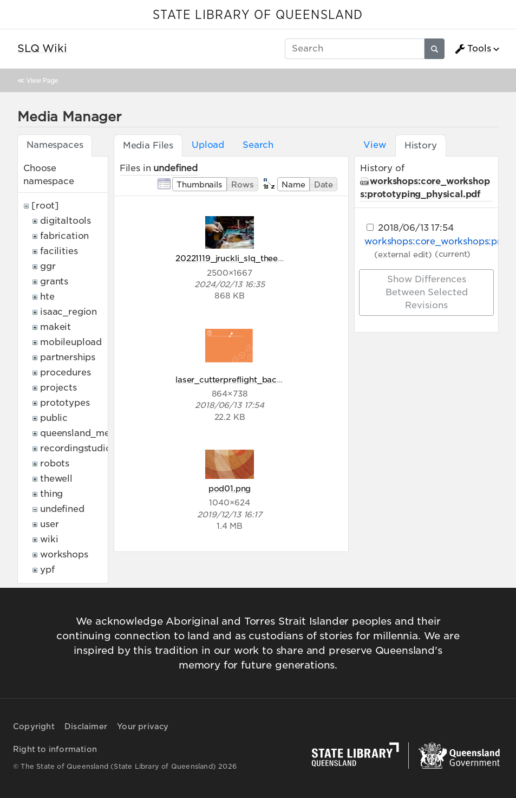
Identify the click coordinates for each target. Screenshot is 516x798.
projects (58, 387)
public (54, 418)
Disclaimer (85, 726)
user (49, 524)
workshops (64, 554)
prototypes (64, 403)
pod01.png (229, 488)
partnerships (67, 357)
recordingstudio (76, 448)
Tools (473, 48)
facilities (58, 251)
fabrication (64, 236)
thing (51, 494)
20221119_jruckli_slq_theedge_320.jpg (251, 258)
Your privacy (142, 726)
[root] (45, 205)
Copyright (34, 726)
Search (258, 145)
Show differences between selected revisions (427, 292)
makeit (55, 327)
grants (54, 281)
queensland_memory (86, 433)
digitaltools (65, 221)
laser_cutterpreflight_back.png (237, 379)
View (374, 145)
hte (47, 296)
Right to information (55, 749)
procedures (65, 372)
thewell (56, 478)
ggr (48, 266)
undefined (62, 509)
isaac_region (68, 312)
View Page (42, 80)
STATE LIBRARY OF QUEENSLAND (258, 15)
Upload (208, 145)
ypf (47, 570)
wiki (49, 539)
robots (54, 463)
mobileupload (71, 342)
